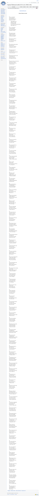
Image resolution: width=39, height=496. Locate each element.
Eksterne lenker (2, 49)
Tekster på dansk (3, 10)
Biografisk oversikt (3, 24)
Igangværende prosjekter (2, 36)
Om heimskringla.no (12, 494)
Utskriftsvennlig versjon (3, 58)
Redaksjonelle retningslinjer (2, 38)
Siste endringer (2, 20)
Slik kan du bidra (3, 54)
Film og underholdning (3, 32)
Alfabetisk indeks (13, 490)
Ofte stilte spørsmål (3, 40)
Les (29, 2)
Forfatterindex (2, 19)
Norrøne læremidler (3, 31)
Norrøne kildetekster (3, 9)
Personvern (8, 494)
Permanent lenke (3, 45)
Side (7, 2)
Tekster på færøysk (18, 490)
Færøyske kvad (23, 490)
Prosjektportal (2, 35)
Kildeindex (2, 17)
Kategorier (9, 490)
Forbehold (16, 494)
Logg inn (37, 0)
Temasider (2, 18)
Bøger (1, 30)
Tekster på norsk (2, 11)
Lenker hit (2, 43)
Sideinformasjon (2, 46)
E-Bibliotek (2, 28)
